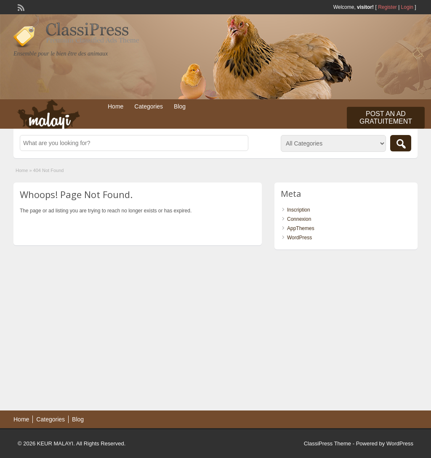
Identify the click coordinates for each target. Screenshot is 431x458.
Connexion (299, 219)
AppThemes (300, 228)
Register (387, 7)
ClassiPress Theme (327, 443)
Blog (180, 106)
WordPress (299, 238)
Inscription (298, 210)
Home (115, 106)
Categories (148, 106)
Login (407, 7)
